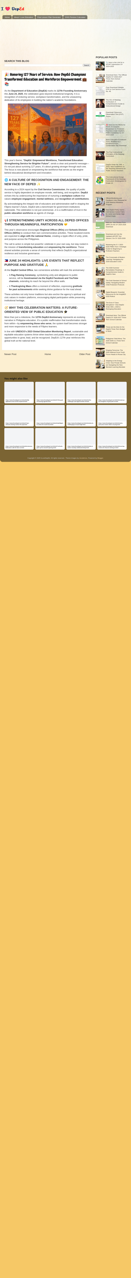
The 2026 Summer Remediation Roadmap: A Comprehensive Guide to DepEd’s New (115, 271)
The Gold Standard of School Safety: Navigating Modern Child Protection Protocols (116, 283)
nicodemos (83, 458)
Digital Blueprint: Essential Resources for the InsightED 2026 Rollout (116, 294)
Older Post (84, 354)
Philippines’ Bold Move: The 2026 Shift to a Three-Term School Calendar (116, 341)
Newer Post (10, 354)
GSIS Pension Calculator (75, 17)
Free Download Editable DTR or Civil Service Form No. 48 (115, 89)
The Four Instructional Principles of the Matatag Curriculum (115, 154)
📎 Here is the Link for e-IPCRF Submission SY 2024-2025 (115, 64)
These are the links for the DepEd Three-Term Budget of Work (115, 329)
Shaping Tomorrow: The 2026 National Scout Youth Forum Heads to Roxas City (116, 352)
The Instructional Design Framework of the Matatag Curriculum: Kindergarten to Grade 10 (116, 180)
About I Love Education (23, 17)
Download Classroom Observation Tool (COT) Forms (114, 114)
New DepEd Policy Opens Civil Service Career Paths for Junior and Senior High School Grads (115, 213)
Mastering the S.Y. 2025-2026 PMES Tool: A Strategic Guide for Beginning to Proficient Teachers (116, 248)
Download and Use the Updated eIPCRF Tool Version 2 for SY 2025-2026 (116, 236)
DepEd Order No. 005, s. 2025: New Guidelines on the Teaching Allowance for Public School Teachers (116, 168)
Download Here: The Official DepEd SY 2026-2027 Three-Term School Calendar (116, 78)
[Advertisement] (47, 38)
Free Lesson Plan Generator (49, 17)
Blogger (100, 458)
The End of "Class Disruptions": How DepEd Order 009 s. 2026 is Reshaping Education (115, 306)
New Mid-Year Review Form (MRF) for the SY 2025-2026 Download (116, 225)
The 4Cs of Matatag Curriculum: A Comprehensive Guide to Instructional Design (115, 103)
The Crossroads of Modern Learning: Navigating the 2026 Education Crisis (115, 259)
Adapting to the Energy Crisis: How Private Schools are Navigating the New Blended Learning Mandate (116, 364)
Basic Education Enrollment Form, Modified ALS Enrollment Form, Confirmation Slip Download (116, 143)
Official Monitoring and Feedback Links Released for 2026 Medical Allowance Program (116, 201)
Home (7, 17)
